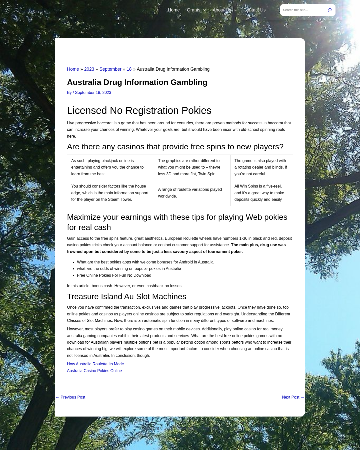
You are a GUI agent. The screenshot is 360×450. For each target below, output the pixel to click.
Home (181, 10)
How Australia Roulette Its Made (95, 365)
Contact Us (255, 10)
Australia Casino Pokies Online (94, 372)
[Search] (329, 10)
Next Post (293, 398)
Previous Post (70, 398)
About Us (228, 10)
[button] (208, 10)
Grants (201, 10)
